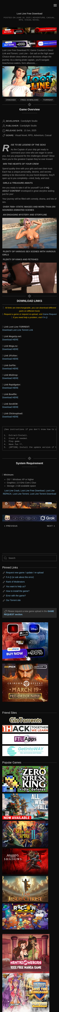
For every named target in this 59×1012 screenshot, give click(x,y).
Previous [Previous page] (11, 526)
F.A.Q (44, 317)
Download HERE (10, 339)
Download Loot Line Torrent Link (17, 330)
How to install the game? (17, 591)
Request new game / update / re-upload (25, 572)
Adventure (39, 17)
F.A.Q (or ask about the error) (20, 577)
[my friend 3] (25, 728)
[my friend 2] (25, 720)
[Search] (29, 558)
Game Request (50, 314)
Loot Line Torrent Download (43, 494)
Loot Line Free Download (32, 490)
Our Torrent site (13, 600)
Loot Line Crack (11, 490)
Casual (50, 17)
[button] (55, 5)
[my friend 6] (25, 739)
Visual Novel (32, 20)
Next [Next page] (51, 526)
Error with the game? (16, 595)
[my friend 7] (25, 751)
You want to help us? (16, 586)
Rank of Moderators (15, 582)
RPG (21, 20)
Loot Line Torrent (21, 494)
